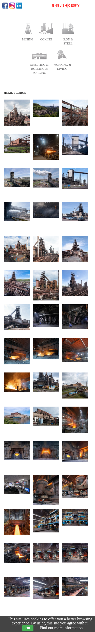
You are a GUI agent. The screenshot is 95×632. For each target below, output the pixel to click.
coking (46, 39)
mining (27, 39)
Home (8, 93)
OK (27, 628)
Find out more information (61, 628)
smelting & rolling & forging (39, 69)
